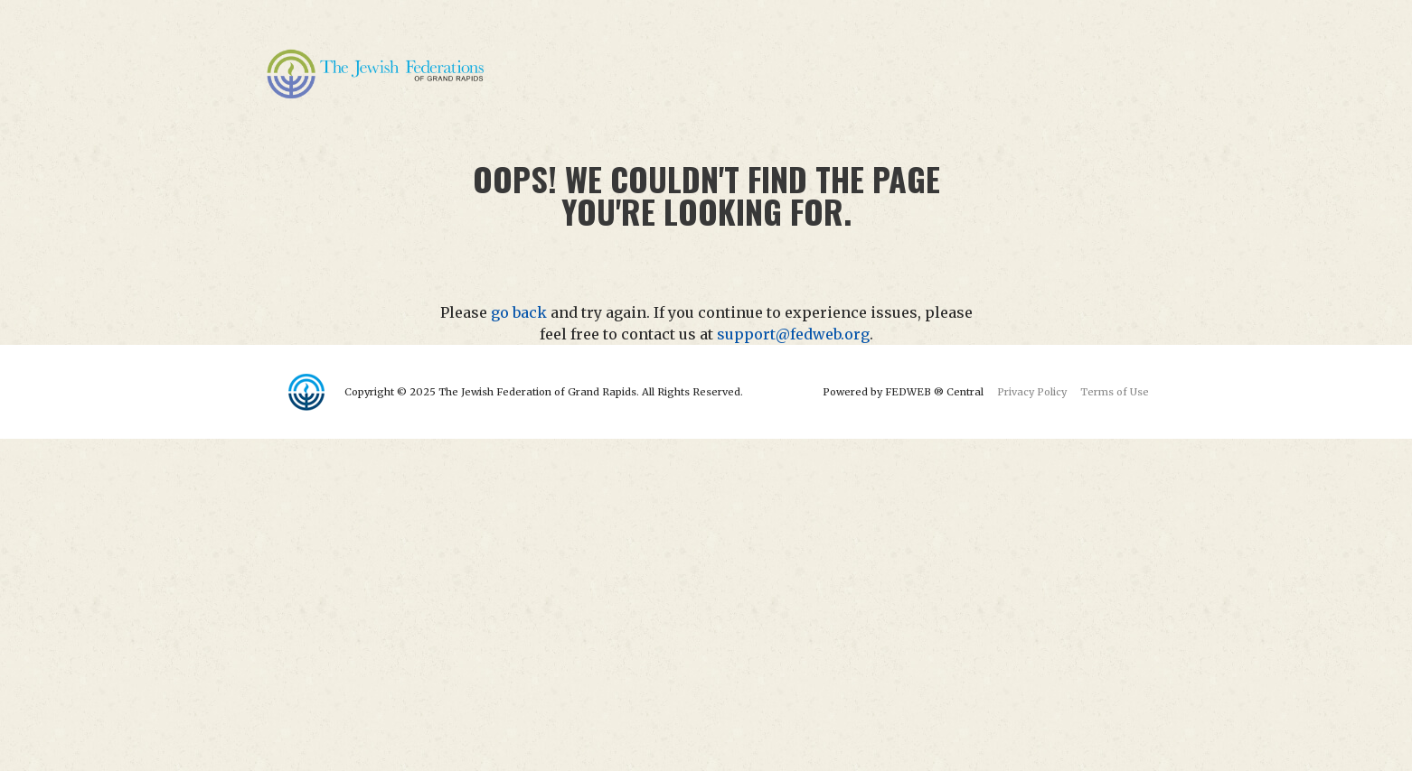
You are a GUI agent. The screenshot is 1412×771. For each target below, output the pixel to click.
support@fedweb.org (793, 334)
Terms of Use (1114, 392)
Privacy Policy (1032, 392)
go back (519, 312)
